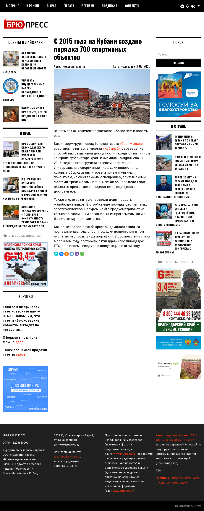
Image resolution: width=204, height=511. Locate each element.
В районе (33, 6)
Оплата (69, 6)
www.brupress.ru (124, 453)
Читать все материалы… (22, 235)
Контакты (131, 6)
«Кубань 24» (112, 148)
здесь (20, 342)
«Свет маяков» (131, 144)
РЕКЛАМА (88, 6)
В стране (12, 6)
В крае (51, 6)
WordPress (195, 506)
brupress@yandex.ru (67, 456)
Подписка (109, 6)
